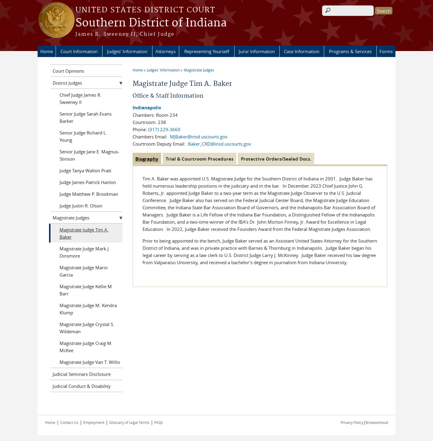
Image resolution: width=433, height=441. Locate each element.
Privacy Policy (352, 422)
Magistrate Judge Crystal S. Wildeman (87, 327)
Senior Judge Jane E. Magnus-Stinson (89, 155)
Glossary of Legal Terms (129, 422)
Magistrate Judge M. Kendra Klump (88, 309)
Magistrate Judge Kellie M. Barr (86, 290)
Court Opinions (68, 71)
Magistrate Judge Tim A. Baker (84, 233)
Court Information (79, 51)
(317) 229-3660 (164, 129)
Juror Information (257, 51)
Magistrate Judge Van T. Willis (90, 362)
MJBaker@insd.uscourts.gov (199, 137)
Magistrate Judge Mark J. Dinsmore (85, 252)
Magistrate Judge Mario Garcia (84, 271)
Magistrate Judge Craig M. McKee (86, 346)
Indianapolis (147, 107)
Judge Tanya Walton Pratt (85, 171)
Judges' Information (127, 51)
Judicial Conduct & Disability (82, 386)
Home (46, 51)
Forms (386, 51)
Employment (93, 422)
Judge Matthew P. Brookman (89, 194)
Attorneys (165, 51)
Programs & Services (350, 51)
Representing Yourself (206, 51)
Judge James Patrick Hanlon (88, 182)
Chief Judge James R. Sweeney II (80, 98)
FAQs (158, 422)
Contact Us (69, 422)
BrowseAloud (377, 422)
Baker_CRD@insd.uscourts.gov (219, 144)
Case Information (301, 51)
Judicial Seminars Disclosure (82, 374)
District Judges (67, 83)
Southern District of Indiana (151, 23)
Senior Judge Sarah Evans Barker (86, 117)
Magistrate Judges (199, 70)
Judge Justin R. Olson (81, 206)
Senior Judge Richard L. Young (83, 136)
